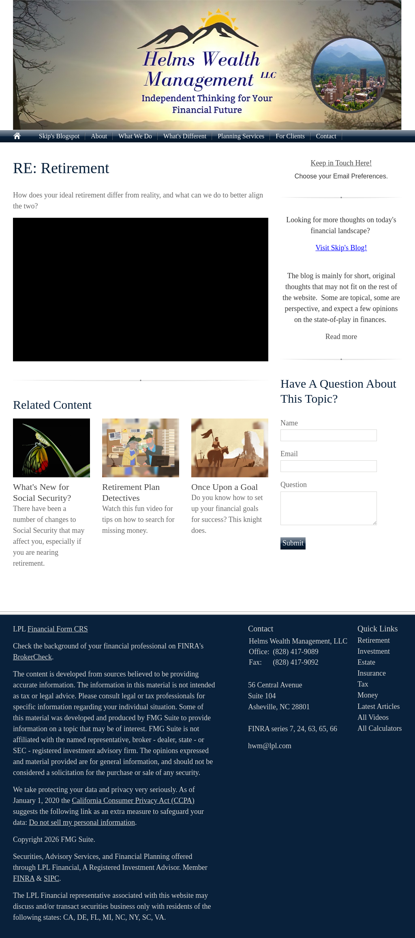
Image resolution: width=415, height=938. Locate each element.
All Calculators (379, 728)
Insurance (371, 673)
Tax (362, 684)
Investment (373, 651)
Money (367, 695)
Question (293, 485)
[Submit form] (293, 543)
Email (289, 454)
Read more (341, 337)
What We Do (135, 136)
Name (289, 423)
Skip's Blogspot (59, 136)
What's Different (184, 136)
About (99, 136)
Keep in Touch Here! (341, 163)
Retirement (373, 640)
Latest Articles (378, 706)
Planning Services (241, 136)
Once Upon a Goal (224, 487)
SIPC (51, 878)
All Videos (373, 717)
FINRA (23, 878)
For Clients (290, 136)
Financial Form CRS (58, 629)
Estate (366, 662)
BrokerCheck (32, 657)
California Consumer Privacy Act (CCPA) (133, 800)
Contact (326, 136)
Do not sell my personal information (82, 822)
